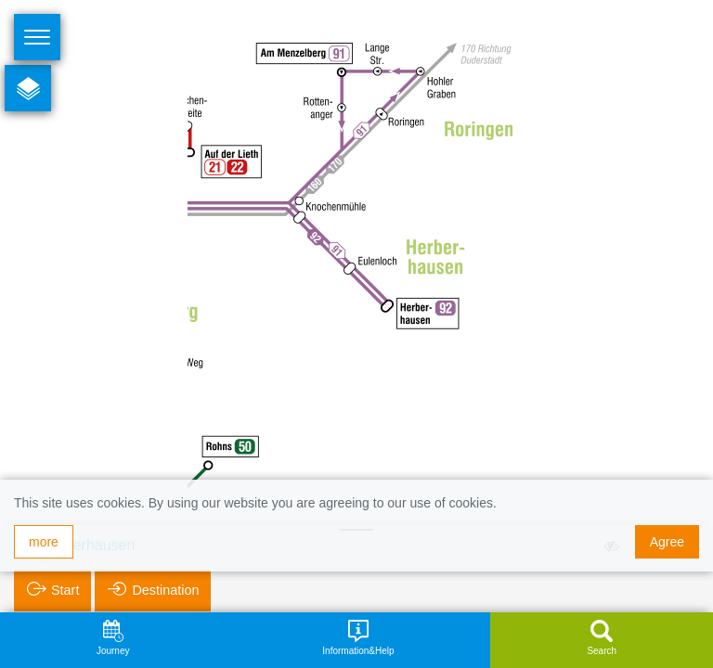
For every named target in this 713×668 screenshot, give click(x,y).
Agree (667, 541)
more (43, 541)
